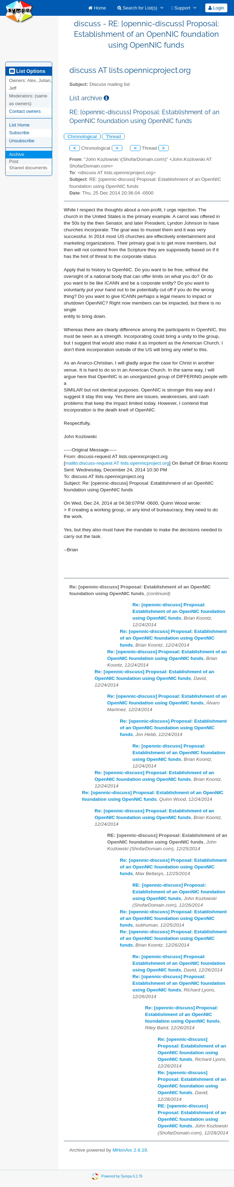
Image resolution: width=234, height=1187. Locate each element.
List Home (19, 125)
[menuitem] (97, 8)
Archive (16, 154)
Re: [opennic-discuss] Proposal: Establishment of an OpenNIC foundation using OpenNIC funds (178, 611)
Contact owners (25, 111)
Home (97, 8)
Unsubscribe (21, 140)
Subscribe (19, 132)
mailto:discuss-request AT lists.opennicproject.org (117, 463)
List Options (27, 71)
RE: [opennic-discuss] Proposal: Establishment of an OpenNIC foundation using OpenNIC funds (178, 891)
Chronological (82, 136)
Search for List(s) (137, 8)
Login (216, 8)
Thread (113, 136)
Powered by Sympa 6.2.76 (121, 1176)
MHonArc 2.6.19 (129, 1150)
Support (180, 8)
